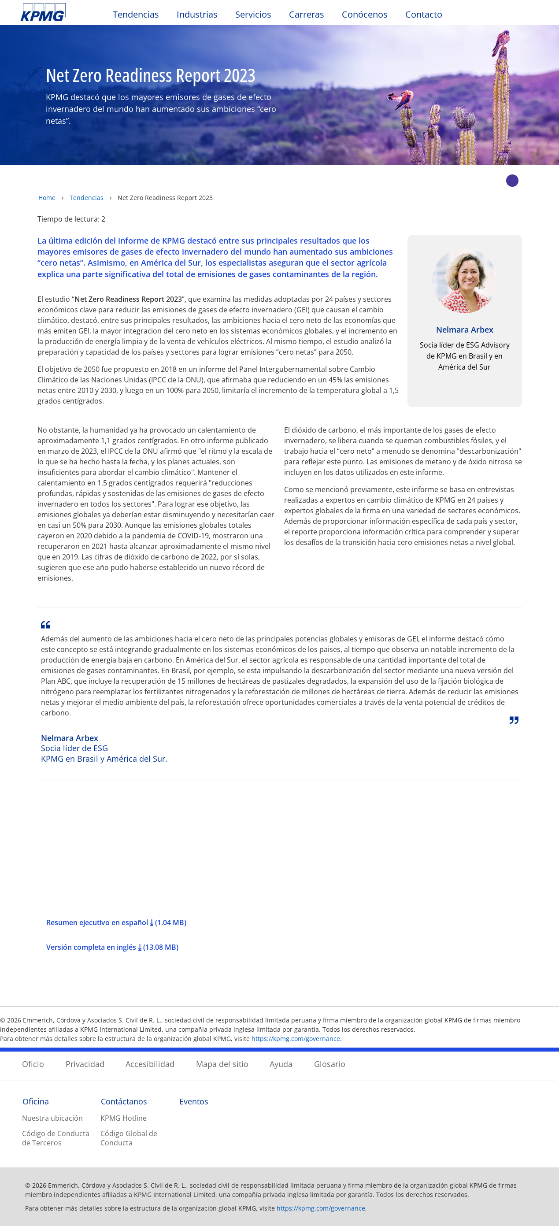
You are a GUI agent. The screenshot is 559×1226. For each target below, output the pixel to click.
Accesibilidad (150, 1064)
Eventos (193, 1101)
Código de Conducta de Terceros (55, 1138)
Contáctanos (124, 1101)
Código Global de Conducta (128, 1138)
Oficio (33, 1064)
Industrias (197, 14)
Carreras (306, 14)
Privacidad (85, 1064)
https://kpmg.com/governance (296, 1038)
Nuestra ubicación (52, 1118)
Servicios (253, 14)
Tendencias (136, 14)
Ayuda (281, 1064)
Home (47, 197)
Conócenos (365, 14)
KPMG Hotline (123, 1118)
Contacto (423, 14)
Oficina (35, 1101)
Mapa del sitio (222, 1064)
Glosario (329, 1064)
